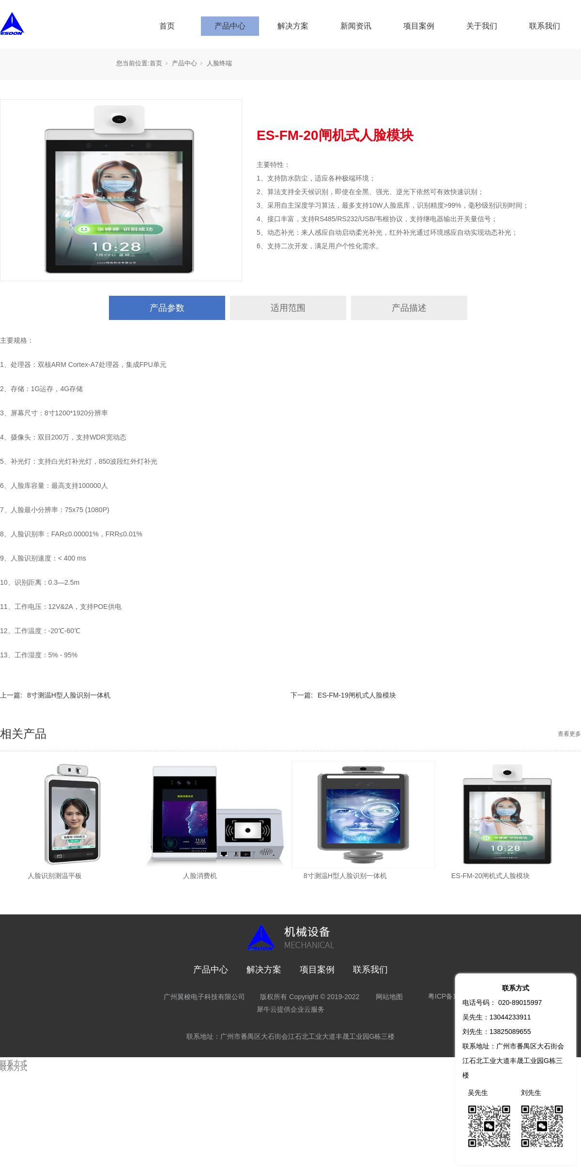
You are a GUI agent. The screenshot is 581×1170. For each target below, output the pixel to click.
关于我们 (481, 26)
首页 (167, 26)
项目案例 (418, 26)
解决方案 (292, 26)
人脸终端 (219, 63)
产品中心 (229, 26)
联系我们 (544, 26)
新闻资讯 (355, 26)
